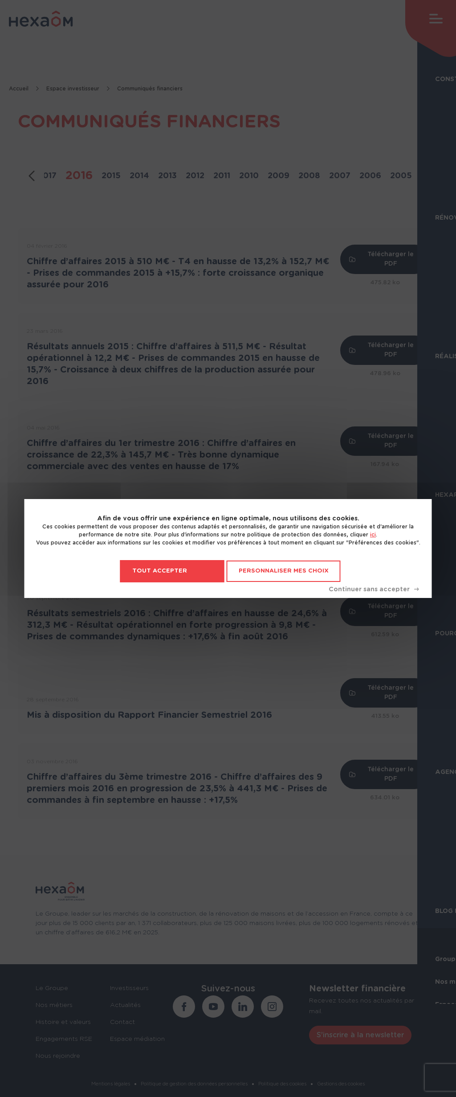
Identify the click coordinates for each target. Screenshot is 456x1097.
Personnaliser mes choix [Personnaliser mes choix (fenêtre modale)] (284, 571)
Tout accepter (159, 571)
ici (373, 534)
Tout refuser (374, 589)
